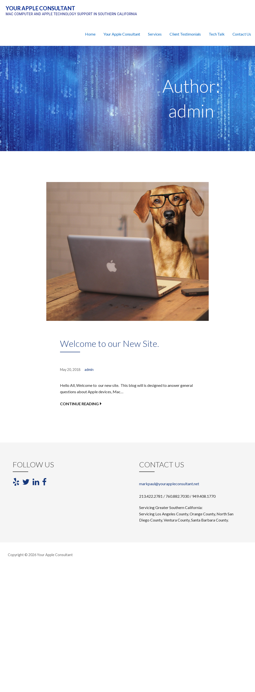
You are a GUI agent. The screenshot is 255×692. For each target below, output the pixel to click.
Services (155, 34)
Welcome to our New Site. (109, 343)
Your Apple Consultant (40, 8)
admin (89, 369)
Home (90, 34)
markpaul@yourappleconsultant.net (169, 483)
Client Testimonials (185, 34)
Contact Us (241, 34)
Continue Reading (79, 403)
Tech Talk (217, 34)
